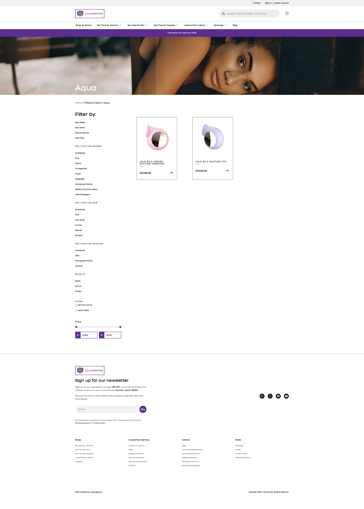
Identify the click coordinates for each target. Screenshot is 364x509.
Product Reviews (189, 457)
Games (78, 286)
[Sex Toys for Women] (109, 25)
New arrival (80, 128)
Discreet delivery (136, 453)
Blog (184, 446)
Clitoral (78, 163)
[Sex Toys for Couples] (166, 25)
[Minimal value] (98, 327)
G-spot (78, 174)
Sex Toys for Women (88, 146)
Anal (77, 158)
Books (77, 281)
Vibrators (79, 266)
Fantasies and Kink (190, 461)
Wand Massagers (82, 194)
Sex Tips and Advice (191, 453)
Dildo (77, 256)
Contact (132, 465)
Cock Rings (80, 220)
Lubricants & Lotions (84, 457)
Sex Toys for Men (86, 203)
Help (131, 450)
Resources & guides (191, 465)
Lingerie (79, 461)
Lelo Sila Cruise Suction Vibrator (152, 162)
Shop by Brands (82, 133)
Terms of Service (242, 457)
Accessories (80, 153)
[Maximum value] (112, 335)
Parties (78, 291)
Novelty (80, 274)
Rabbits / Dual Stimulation (86, 189)
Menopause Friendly (84, 184)
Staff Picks (79, 138)
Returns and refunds (138, 461)
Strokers (78, 235)
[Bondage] (220, 25)
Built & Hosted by (88, 492)
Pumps (78, 225)
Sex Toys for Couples (89, 244)
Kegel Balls (79, 179)
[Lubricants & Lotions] (196, 25)
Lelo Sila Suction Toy (211, 161)
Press (238, 450)
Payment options (136, 457)
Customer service (137, 446)
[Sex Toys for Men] (138, 25)
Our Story (239, 446)
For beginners (81, 169)
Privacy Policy (241, 453)
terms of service (82, 423)
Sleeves (78, 230)
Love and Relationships (192, 450)
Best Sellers (80, 122)
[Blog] (235, 25)
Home (78, 102)
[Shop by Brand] (83, 25)
